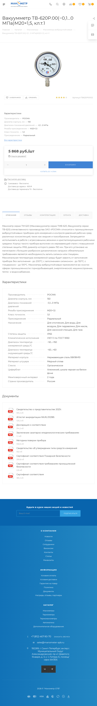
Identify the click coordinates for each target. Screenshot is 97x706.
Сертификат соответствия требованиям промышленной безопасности (45, 465)
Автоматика (48, 622)
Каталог (48, 605)
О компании (48, 531)
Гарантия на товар (48, 583)
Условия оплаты (48, 575)
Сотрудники (48, 544)
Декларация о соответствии (31, 425)
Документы (48, 591)
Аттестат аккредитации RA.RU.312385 (35, 417)
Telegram (52, 669)
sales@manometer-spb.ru (50, 642)
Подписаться (70, 513)
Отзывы (28, 215)
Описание (11, 215)
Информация (48, 570)
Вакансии (48, 548)
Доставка (84, 215)
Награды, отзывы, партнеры (48, 595)
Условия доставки (48, 579)
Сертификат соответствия (30, 474)
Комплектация (48, 215)
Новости (49, 536)
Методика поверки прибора (31, 440)
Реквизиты (48, 560)
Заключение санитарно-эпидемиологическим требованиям (47, 432)
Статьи (48, 556)
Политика (48, 587)
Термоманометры (48, 618)
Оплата (67, 215)
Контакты (48, 552)
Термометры (49, 614)
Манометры (48, 610)
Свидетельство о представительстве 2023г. (39, 409)
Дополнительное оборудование (48, 626)
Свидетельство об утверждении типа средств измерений (46, 448)
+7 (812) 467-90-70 (41, 636)
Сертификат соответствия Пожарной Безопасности (43, 456)
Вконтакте (45, 669)
